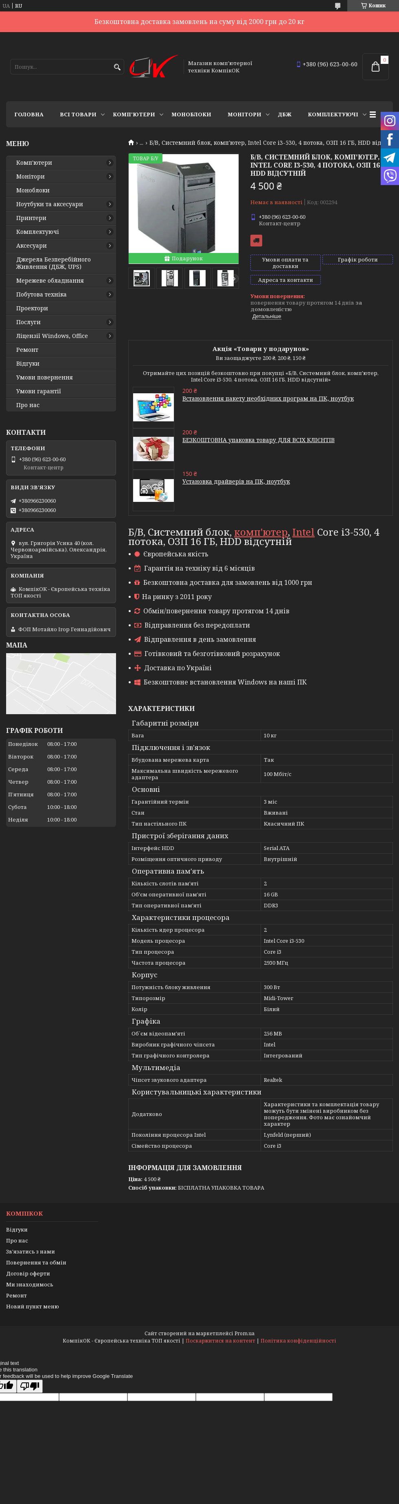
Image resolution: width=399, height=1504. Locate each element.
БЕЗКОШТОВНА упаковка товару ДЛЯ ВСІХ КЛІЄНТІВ (258, 440)
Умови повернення (44, 377)
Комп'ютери (134, 114)
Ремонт (27, 349)
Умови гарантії (38, 391)
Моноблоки (191, 114)
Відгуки (27, 363)
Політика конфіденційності (298, 1340)
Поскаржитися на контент (220, 1340)
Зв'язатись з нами (30, 1251)
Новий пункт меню (32, 1306)
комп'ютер (261, 531)
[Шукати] (117, 67)
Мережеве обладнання (50, 280)
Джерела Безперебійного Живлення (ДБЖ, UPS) (53, 263)
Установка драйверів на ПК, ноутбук (236, 481)
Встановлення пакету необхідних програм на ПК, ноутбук (268, 398)
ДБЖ (285, 114)
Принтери (31, 218)
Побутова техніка (41, 294)
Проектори (32, 308)
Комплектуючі (333, 114)
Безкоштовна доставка (256, 240)
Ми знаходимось (29, 1284)
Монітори (244, 114)
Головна (29, 114)
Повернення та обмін (36, 1262)
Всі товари (78, 114)
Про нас (27, 405)
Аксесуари (31, 245)
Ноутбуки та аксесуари (49, 204)
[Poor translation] (30, 1386)
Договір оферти (28, 1273)
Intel (303, 531)
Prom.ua (244, 1333)
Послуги (28, 322)
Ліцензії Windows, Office (52, 336)
